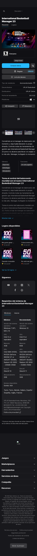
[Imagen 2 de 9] (18, 132)
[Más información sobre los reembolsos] (34, 83)
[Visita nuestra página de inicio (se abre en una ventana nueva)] (22, 290)
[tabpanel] (18, 347)
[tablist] (18, 313)
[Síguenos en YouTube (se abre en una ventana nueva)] (8, 285)
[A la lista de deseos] (18, 77)
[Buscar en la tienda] (4, 11)
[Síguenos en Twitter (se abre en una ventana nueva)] (28, 285)
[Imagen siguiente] (33, 132)
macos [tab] (16, 313)
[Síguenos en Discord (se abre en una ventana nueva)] (22, 285)
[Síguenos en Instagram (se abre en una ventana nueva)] (15, 285)
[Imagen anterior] (3, 132)
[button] (18, 218)
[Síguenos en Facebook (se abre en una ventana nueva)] (15, 290)
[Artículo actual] (9, 132)
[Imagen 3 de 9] (28, 132)
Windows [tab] (7, 313)
